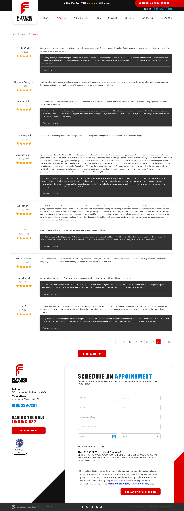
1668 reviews (104, 3)
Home (46, 18)
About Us (61, 18)
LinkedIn (96, 506)
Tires (98, 18)
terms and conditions (118, 483)
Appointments (81, 18)
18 (141, 342)
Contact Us (147, 18)
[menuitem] (46, 18)
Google (87, 506)
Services (112, 18)
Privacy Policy (32, 507)
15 (124, 342)
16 (130, 342)
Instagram (101, 506)
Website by (45, 507)
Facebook (82, 506)
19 (147, 342)
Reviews (24, 34)
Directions (166, 18)
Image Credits (21, 507)
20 (152, 342)
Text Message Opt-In (91, 446)
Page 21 (35, 34)
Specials (129, 18)
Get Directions (29, 430)
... (119, 342)
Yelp (92, 506)
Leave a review (92, 353)
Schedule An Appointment (154, 3)
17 (136, 342)
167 (169, 342)
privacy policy (141, 483)
